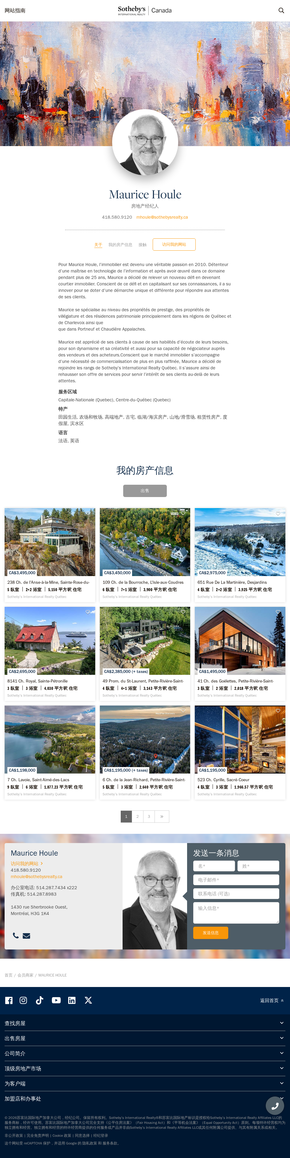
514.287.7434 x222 (56, 887)
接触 (143, 244)
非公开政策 (14, 1135)
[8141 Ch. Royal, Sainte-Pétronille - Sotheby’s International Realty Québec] (50, 654)
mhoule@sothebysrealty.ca (162, 217)
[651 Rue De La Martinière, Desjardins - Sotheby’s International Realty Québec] (240, 555)
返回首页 (272, 1000)
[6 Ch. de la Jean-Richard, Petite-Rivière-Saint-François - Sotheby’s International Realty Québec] (145, 753)
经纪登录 (100, 1135)
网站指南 (15, 10)
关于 (98, 244)
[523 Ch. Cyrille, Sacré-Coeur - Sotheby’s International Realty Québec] (240, 753)
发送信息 (211, 932)
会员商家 (25, 975)
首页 (9, 975)
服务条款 (110, 1143)
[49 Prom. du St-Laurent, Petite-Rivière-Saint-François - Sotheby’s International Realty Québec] (145, 654)
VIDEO (174, 513)
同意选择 (82, 1135)
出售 (145, 490)
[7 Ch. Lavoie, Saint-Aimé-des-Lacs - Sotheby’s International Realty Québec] (50, 753)
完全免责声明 (38, 1135)
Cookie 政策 (62, 1135)
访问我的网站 (174, 244)
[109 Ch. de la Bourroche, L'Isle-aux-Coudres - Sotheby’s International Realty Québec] (145, 555)
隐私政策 (89, 1143)
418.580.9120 (117, 217)
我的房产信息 (120, 244)
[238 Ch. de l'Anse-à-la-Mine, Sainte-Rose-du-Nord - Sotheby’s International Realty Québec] (50, 555)
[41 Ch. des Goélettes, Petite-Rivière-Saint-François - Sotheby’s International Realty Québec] (240, 654)
